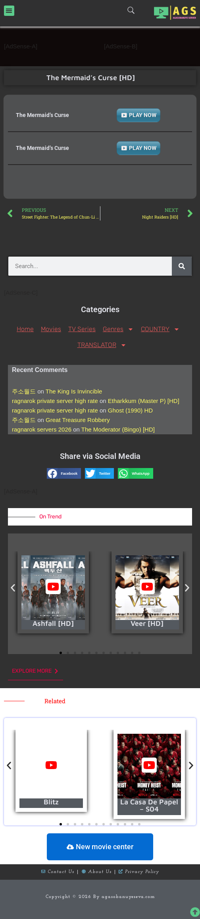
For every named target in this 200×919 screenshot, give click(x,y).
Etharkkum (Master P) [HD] (143, 400)
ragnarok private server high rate (55, 400)
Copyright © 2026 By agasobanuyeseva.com (100, 896)
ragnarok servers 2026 (41, 429)
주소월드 (24, 391)
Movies (51, 329)
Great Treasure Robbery (78, 419)
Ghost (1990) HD (130, 410)
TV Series (82, 329)
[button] (9, 11)
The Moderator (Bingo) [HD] (118, 429)
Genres (118, 329)
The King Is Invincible (74, 391)
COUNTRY (160, 329)
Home (25, 329)
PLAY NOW (142, 115)
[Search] (182, 266)
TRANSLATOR (102, 345)
